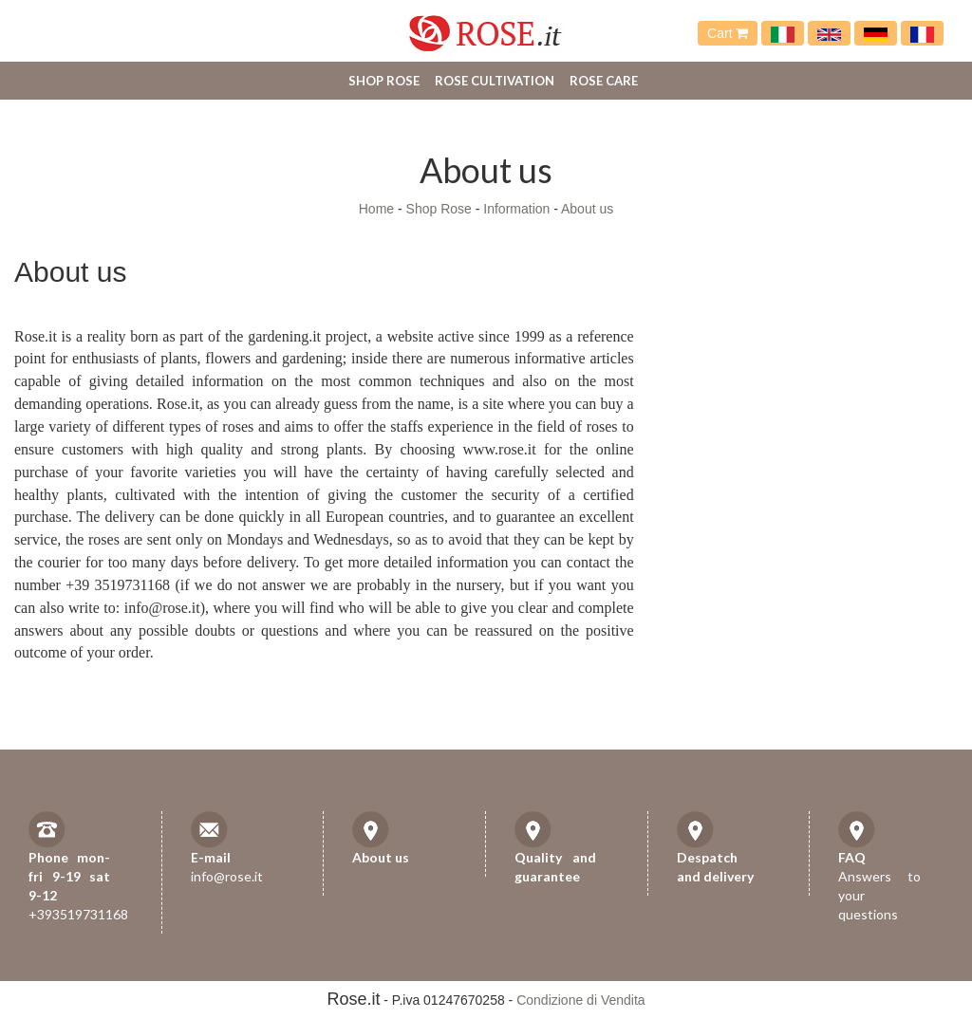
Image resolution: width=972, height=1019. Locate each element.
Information (516, 208)
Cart (727, 33)
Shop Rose (384, 80)
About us (587, 208)
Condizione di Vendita (580, 1000)
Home (376, 208)
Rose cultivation (494, 80)
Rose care (604, 80)
